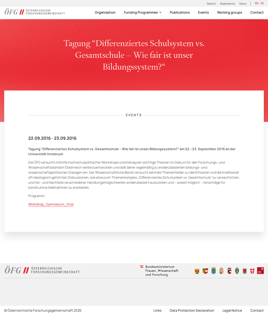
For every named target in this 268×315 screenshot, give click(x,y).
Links (157, 310)
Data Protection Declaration (192, 310)
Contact (257, 12)
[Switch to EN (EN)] (256, 3)
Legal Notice (232, 310)
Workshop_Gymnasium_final (50, 204)
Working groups (229, 12)
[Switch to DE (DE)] (262, 3)
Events (203, 12)
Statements (227, 3)
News (242, 3)
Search (211, 3)
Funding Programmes (142, 12)
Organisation (105, 12)
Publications (180, 12)
